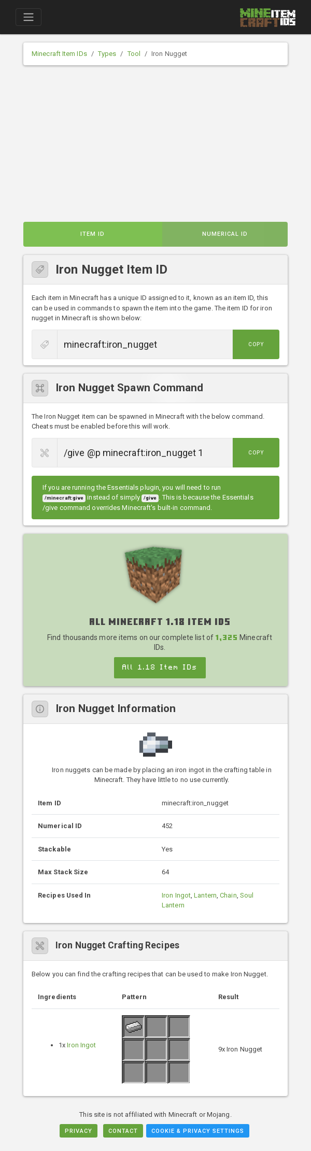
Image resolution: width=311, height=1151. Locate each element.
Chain (228, 895)
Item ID (92, 234)
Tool (134, 54)
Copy (256, 344)
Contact (123, 1131)
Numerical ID (225, 234)
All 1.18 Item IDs (159, 667)
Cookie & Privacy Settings (197, 1131)
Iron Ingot (176, 895)
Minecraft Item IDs (59, 54)
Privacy (78, 1131)
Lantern (205, 895)
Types (107, 54)
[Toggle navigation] (28, 17)
